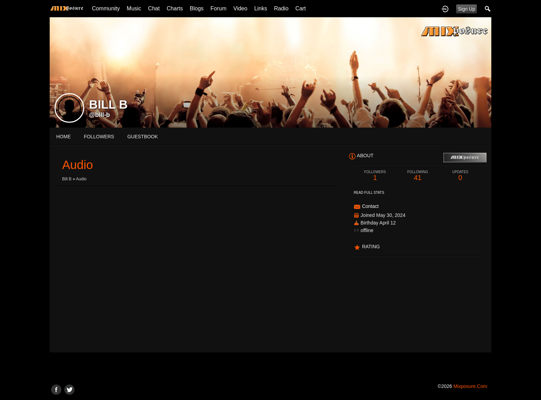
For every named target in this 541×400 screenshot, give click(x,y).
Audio (81, 179)
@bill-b (99, 114)
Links (260, 8)
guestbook (142, 136)
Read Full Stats (369, 192)
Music (134, 8)
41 (417, 175)
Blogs (197, 8)
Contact (370, 206)
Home (63, 136)
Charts (175, 8)
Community (106, 8)
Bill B (66, 179)
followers (99, 136)
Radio (281, 8)
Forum (218, 8)
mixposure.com (470, 386)
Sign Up (466, 9)
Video (240, 8)
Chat (154, 8)
